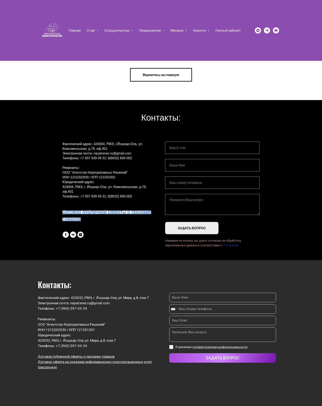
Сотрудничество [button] (117, 30)
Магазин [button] (177, 30)
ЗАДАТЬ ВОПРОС (192, 228)
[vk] (73, 235)
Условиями (230, 245)
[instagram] (80, 235)
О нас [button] (91, 30)
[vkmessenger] (258, 30)
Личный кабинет (228, 30)
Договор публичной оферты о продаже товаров (76, 356)
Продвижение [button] (150, 30)
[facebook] (66, 235)
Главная (75, 30)
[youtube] (276, 30)
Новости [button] (200, 30)
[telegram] (267, 30)
